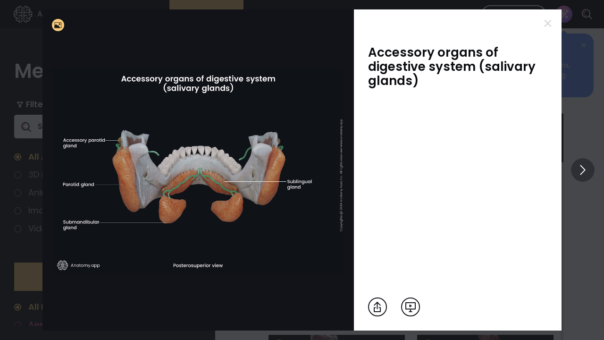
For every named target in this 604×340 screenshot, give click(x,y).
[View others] (583, 170)
